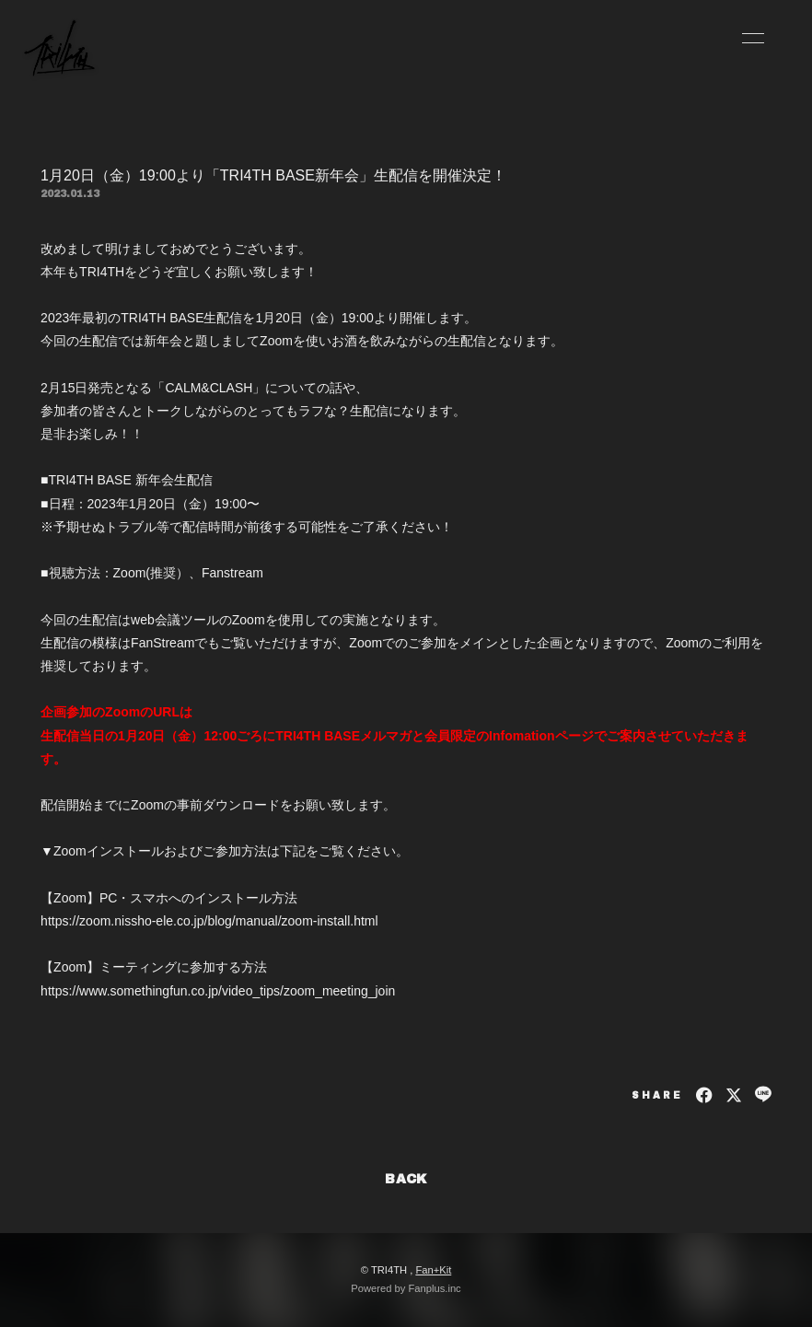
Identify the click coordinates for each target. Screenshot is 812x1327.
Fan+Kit (433, 1269)
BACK (406, 1179)
